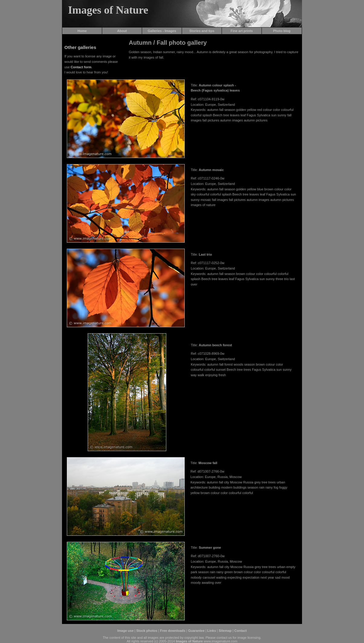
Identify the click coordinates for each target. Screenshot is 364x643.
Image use (125, 630)
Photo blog (281, 31)
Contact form (81, 67)
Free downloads (172, 630)
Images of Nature (108, 10)
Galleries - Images (162, 31)
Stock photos (147, 630)
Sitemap (225, 630)
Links (211, 630)
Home (82, 31)
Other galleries (80, 47)
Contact (240, 630)
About (122, 31)
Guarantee (196, 630)
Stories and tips (201, 31)
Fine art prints (242, 31)
